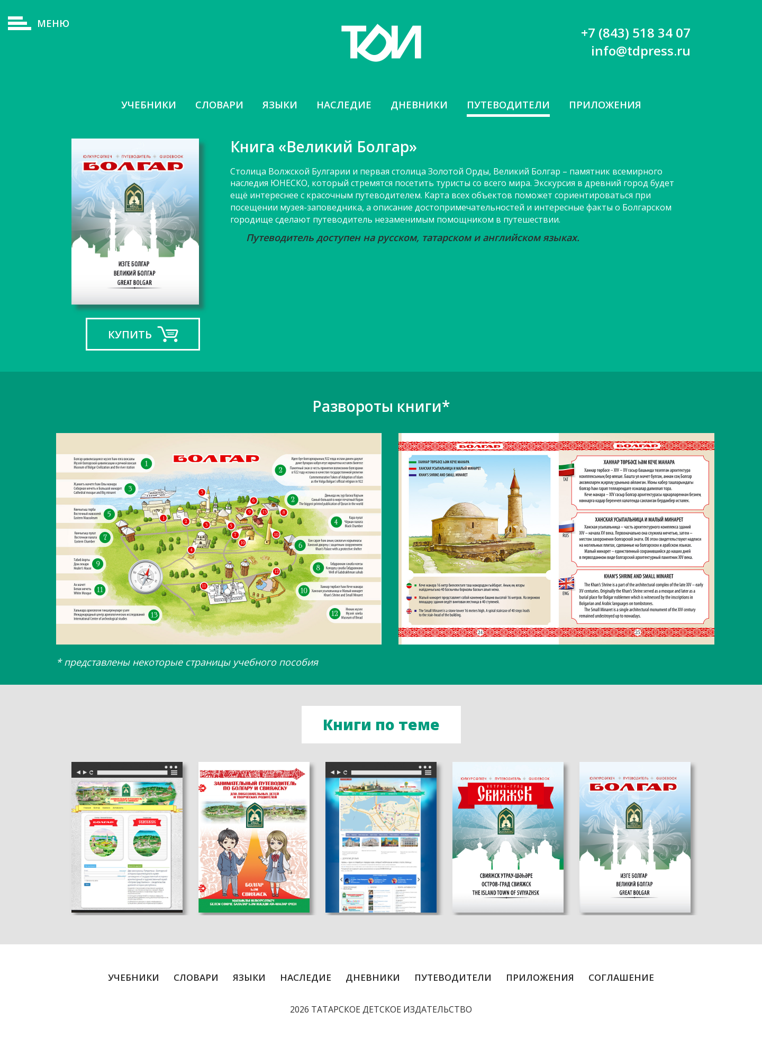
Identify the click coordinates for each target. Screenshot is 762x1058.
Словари (211, 105)
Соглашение (621, 998)
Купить (130, 355)
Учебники (136, 105)
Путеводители (513, 105)
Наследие (341, 105)
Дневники (419, 105)
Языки (274, 105)
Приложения (616, 105)
